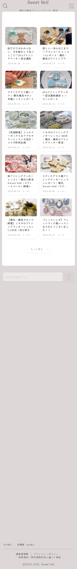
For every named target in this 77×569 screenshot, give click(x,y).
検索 (69, 277)
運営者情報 (22, 554)
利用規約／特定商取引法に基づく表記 (39, 557)
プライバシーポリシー (46, 554)
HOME (7, 544)
